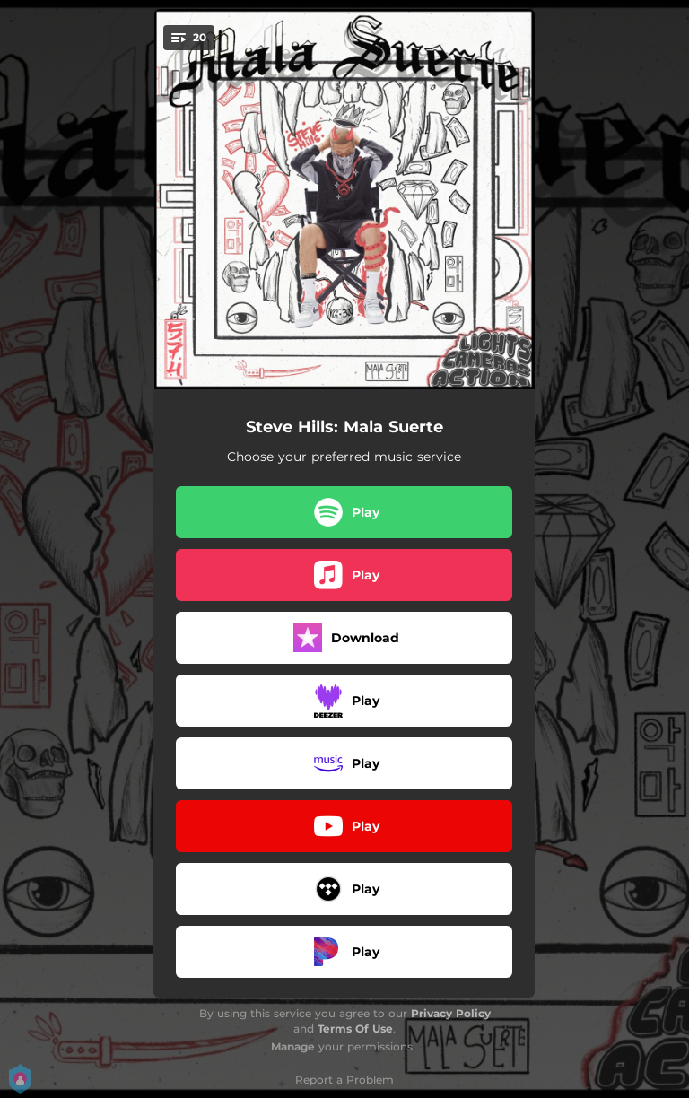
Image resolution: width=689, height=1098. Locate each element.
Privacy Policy (451, 1013)
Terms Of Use (355, 1028)
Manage (293, 1046)
